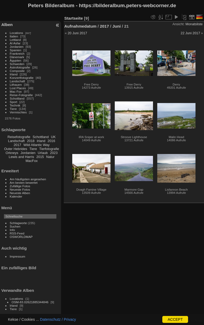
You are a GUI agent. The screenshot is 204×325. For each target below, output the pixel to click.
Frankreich (17, 53)
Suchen (15, 226)
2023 (53, 153)
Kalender (16, 196)
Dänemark (17, 57)
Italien (14, 36)
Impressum (17, 256)
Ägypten (15, 60)
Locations (16, 33)
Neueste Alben (20, 193)
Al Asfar (15, 43)
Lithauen (16, 84)
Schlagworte (18, 223)
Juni (116, 26)
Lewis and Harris (21, 157)
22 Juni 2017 (190, 33)
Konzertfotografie (22, 77)
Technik (15, 105)
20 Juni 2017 (77, 33)
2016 (51, 141)
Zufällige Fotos (20, 186)
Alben (7, 24)
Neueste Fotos (20, 189)
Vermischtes (18, 112)
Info (12, 230)
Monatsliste (194, 24)
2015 (40, 157)
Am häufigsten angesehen (28, 179)
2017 (17, 145)
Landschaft (17, 81)
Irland (14, 74)
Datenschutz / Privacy (58, 319)
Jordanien (17, 46)
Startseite (73, 18)
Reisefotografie (18, 137)
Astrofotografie (20, 67)
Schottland (17, 98)
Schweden (17, 64)
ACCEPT (175, 319)
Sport (13, 102)
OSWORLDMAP (21, 236)
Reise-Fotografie (21, 95)
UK (53, 137)
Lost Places (18, 88)
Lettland (15, 39)
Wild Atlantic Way (36, 145)
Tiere (13, 108)
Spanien (15, 50)
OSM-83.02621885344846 (30, 302)
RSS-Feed (17, 233)
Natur (50, 157)
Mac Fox (16, 91)
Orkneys (12, 153)
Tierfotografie (49, 149)
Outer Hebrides (15, 149)
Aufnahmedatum (80, 26)
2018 (30, 141)
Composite (17, 70)
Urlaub (43, 153)
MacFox (32, 161)
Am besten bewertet (24, 182)
